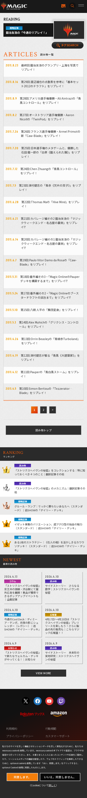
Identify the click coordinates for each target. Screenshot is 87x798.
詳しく (52, 785)
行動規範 (50, 729)
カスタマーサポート (57, 736)
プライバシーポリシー (20, 736)
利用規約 (11, 729)
